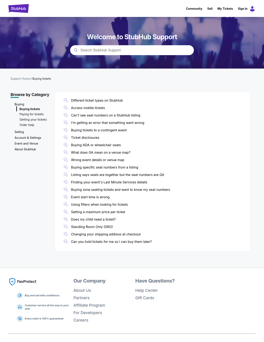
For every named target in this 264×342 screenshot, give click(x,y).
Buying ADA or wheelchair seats (96, 145)
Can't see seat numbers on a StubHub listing (105, 115)
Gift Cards (144, 297)
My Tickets (225, 8)
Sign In (243, 8)
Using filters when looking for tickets (99, 204)
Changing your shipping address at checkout (106, 234)
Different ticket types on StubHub (97, 100)
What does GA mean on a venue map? (100, 152)
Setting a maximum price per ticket (98, 212)
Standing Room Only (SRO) (92, 227)
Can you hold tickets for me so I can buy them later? (111, 242)
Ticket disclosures (85, 137)
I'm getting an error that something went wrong (107, 123)
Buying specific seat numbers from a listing (104, 167)
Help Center (146, 290)
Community (194, 8)
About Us (82, 290)
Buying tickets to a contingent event (99, 130)
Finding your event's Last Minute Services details (109, 182)
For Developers (87, 312)
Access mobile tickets (88, 108)
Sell (209, 8)
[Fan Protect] (23, 287)
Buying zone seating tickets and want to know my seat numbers (120, 190)
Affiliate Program (89, 305)
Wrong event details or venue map (98, 160)
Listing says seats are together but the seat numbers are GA (117, 175)
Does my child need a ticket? (93, 219)
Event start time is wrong (90, 197)
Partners (81, 297)
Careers (80, 320)
